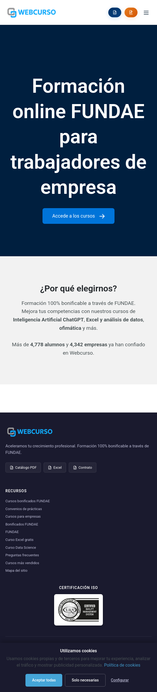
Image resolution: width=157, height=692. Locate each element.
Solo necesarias (85, 680)
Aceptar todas (44, 680)
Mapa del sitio (16, 570)
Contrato (82, 467)
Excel (55, 467)
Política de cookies (122, 665)
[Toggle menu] (146, 12)
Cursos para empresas (23, 516)
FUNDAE (12, 532)
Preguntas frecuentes (22, 555)
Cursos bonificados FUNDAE (27, 501)
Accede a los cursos (78, 216)
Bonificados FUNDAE (21, 524)
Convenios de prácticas (23, 509)
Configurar (120, 680)
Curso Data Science (20, 547)
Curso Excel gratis (19, 540)
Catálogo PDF (23, 467)
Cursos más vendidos (22, 563)
